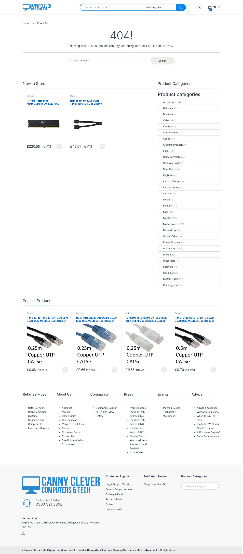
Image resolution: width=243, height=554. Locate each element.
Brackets (165, 114)
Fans (163, 150)
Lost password (114, 509)
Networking (167, 230)
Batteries (165, 108)
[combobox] (112, 7)
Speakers (165, 272)
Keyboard (166, 175)
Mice (163, 211)
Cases (164, 138)
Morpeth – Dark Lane (73, 424)
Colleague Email (114, 494)
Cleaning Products (170, 144)
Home (26, 23)
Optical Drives (168, 236)
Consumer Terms (71, 432)
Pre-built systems (170, 248)
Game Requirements (208, 436)
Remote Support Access (119, 489)
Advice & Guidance (207, 407)
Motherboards (168, 224)
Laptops (165, 193)
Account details (114, 499)
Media (164, 199)
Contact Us (68, 436)
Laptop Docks (168, 187)
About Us (67, 407)
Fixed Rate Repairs (38, 428)
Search (162, 60)
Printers (164, 254)
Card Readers (168, 132)
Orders (109, 504)
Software (165, 266)
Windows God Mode (208, 411)
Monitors (165, 218)
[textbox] (200, 486)
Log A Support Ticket (117, 484)
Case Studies (69, 415)
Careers (66, 428)
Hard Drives (167, 169)
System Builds (168, 278)
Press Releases (137, 407)
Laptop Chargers (170, 181)
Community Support (106, 407)
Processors (166, 260)
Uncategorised (168, 285)
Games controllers (170, 156)
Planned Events (171, 407)
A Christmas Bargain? (208, 432)
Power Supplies (169, 242)
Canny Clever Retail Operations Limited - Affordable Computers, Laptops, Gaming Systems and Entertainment (90, 550)
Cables (73, 96)
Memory (30, 96)
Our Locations (69, 419)
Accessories (167, 102)
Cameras (165, 126)
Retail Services (36, 407)
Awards (66, 411)
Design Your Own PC (154, 484)
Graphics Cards (169, 162)
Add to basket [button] (59, 147)
